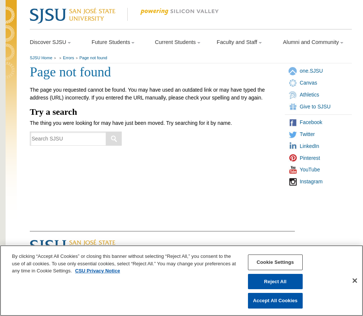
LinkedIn (309, 146)
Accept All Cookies (275, 300)
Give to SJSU (315, 107)
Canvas (308, 83)
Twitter (307, 134)
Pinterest (310, 158)
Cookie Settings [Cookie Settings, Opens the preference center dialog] (275, 262)
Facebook (311, 122)
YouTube (310, 170)
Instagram (311, 181)
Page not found (93, 58)
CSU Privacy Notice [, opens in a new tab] (97, 271)
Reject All (275, 281)
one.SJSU (311, 71)
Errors (68, 58)
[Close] (355, 280)
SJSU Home (41, 58)
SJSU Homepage (11, 25)
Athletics (309, 95)
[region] (181, 280)
